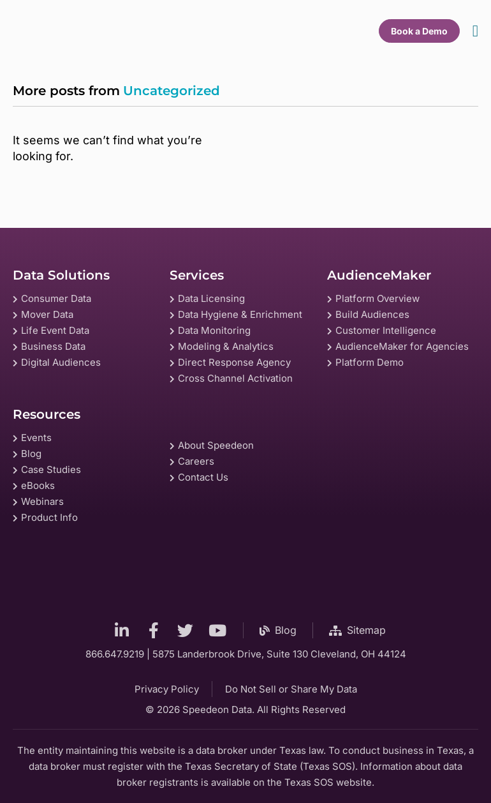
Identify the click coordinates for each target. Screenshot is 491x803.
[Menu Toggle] (475, 31)
